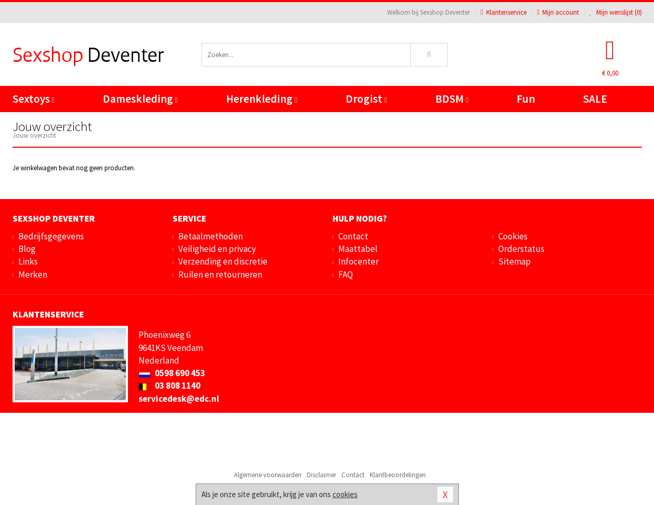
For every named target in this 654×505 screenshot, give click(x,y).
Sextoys (34, 99)
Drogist (366, 99)
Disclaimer (321, 474)
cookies (345, 494)
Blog (27, 249)
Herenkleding (261, 99)
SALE (595, 99)
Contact (353, 236)
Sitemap (514, 261)
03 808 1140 (169, 385)
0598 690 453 (171, 373)
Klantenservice (503, 12)
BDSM (451, 99)
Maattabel (358, 249)
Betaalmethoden (210, 236)
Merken (32, 274)
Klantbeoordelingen (398, 474)
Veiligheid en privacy (217, 249)
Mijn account (558, 12)
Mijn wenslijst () (615, 12)
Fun (526, 99)
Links (28, 261)
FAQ (345, 274)
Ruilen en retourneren (220, 274)
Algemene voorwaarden (268, 474)
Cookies (513, 236)
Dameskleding (140, 99)
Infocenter (358, 261)
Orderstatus (521, 249)
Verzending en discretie (222, 261)
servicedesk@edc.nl (178, 398)
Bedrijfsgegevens (51, 236)
